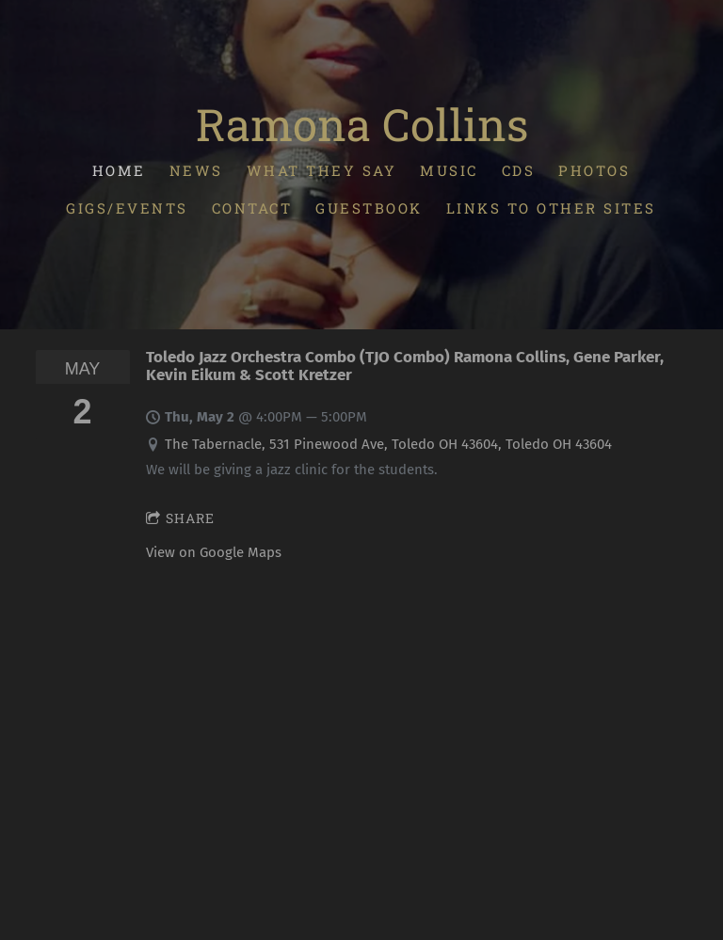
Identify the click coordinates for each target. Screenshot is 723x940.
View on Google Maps (213, 552)
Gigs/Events (128, 208)
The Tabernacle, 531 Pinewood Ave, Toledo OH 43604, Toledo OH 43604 (388, 444)
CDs (519, 170)
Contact (252, 208)
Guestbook (370, 208)
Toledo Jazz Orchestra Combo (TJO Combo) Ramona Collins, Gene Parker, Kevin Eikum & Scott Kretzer (405, 365)
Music (450, 170)
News (196, 170)
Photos (595, 170)
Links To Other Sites (551, 208)
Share (180, 518)
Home (119, 170)
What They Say (322, 170)
